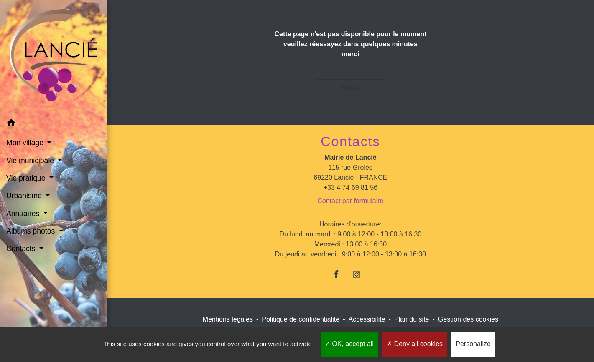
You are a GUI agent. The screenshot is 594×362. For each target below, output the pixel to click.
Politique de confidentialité (300, 319)
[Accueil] (53, 57)
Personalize (473, 343)
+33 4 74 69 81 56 (350, 187)
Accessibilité (367, 319)
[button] (53, 124)
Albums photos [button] (31, 231)
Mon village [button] (26, 142)
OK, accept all (349, 343)
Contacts (350, 141)
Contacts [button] (21, 248)
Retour (350, 87)
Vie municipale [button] (31, 160)
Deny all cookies (415, 343)
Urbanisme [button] (25, 195)
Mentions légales (228, 319)
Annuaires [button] (23, 213)
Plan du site (411, 319)
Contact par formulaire (350, 200)
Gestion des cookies (468, 319)
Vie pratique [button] (26, 178)
